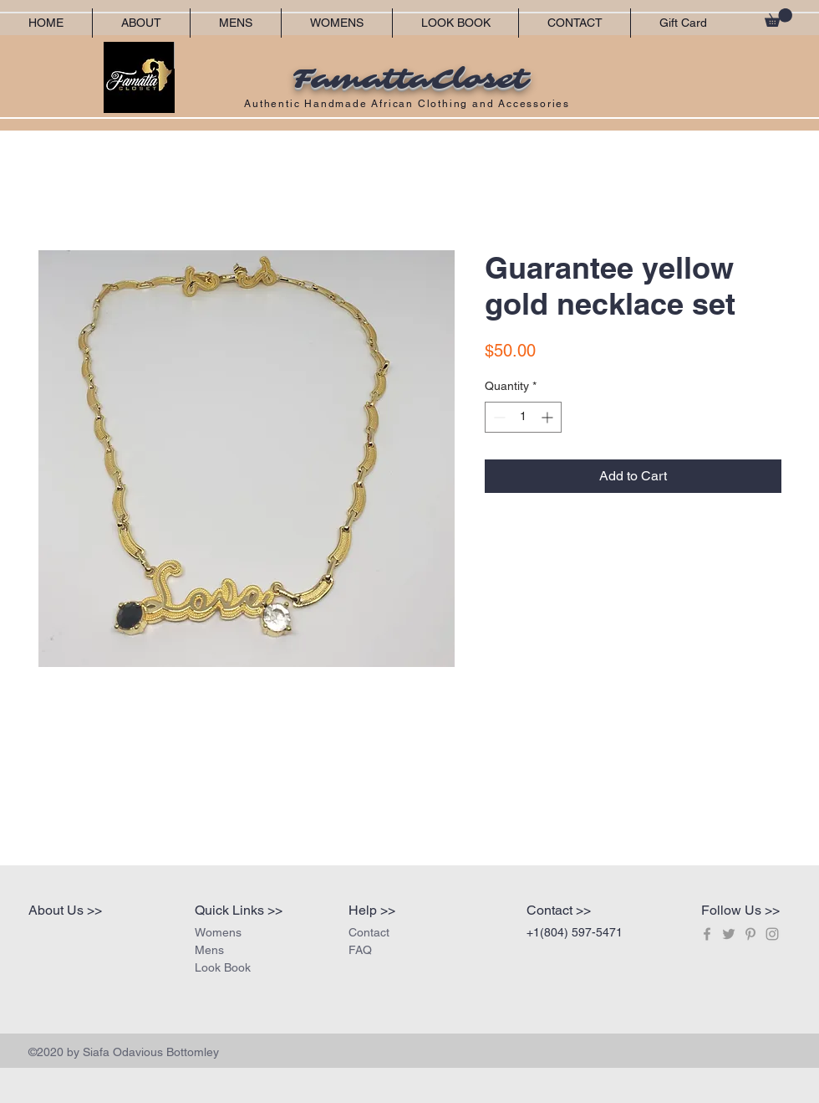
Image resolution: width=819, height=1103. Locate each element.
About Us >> (65, 910)
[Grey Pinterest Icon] (750, 934)
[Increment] (548, 417)
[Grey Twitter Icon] (728, 934)
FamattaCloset (409, 79)
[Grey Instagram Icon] (772, 934)
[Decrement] (497, 417)
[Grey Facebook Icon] (707, 934)
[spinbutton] (523, 417)
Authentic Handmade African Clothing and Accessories (409, 104)
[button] (778, 17)
